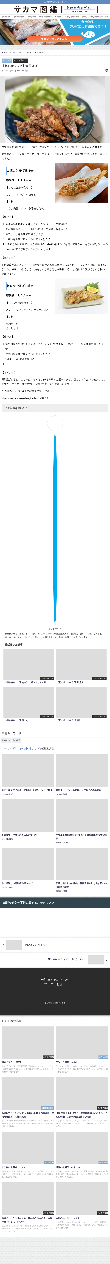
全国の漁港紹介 (45, 17)
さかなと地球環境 (72, 17)
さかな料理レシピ (20, 60)
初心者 (7, 740)
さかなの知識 (19, 17)
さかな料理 (31, 17)
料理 (18, 740)
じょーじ (55, 628)
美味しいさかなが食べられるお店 (95, 17)
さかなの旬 (6, 17)
